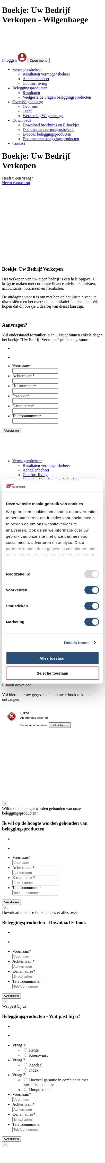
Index (33, 1070)
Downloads (21, 120)
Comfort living (35, 83)
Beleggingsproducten (29, 88)
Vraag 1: (19, 1045)
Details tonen (76, 642)
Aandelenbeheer (36, 79)
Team (27, 111)
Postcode (20, 396)
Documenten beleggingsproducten (51, 139)
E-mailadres (23, 406)
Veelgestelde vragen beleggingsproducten (57, 97)
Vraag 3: (19, 1075)
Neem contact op (16, 183)
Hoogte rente (39, 1090)
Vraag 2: (19, 1060)
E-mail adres (23, 877)
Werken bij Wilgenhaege (43, 116)
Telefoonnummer (26, 416)
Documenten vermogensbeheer (48, 129)
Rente (34, 1050)
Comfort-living (35, 474)
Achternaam (23, 376)
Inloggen (15, 60)
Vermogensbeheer (27, 69)
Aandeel (35, 1065)
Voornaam (21, 366)
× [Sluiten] (5, 804)
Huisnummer (24, 386)
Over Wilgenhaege (27, 102)
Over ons (30, 106)
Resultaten (31, 92)
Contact (18, 143)
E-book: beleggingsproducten (47, 134)
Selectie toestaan (52, 673)
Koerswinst (38, 1055)
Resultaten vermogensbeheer (46, 74)
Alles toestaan (52, 658)
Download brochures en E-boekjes (51, 125)
